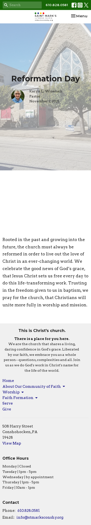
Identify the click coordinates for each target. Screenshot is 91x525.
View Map (11, 443)
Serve (7, 403)
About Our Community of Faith (34, 386)
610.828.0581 (57, 5)
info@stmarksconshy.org (40, 517)
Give (6, 409)
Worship (13, 392)
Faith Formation (20, 398)
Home (8, 381)
